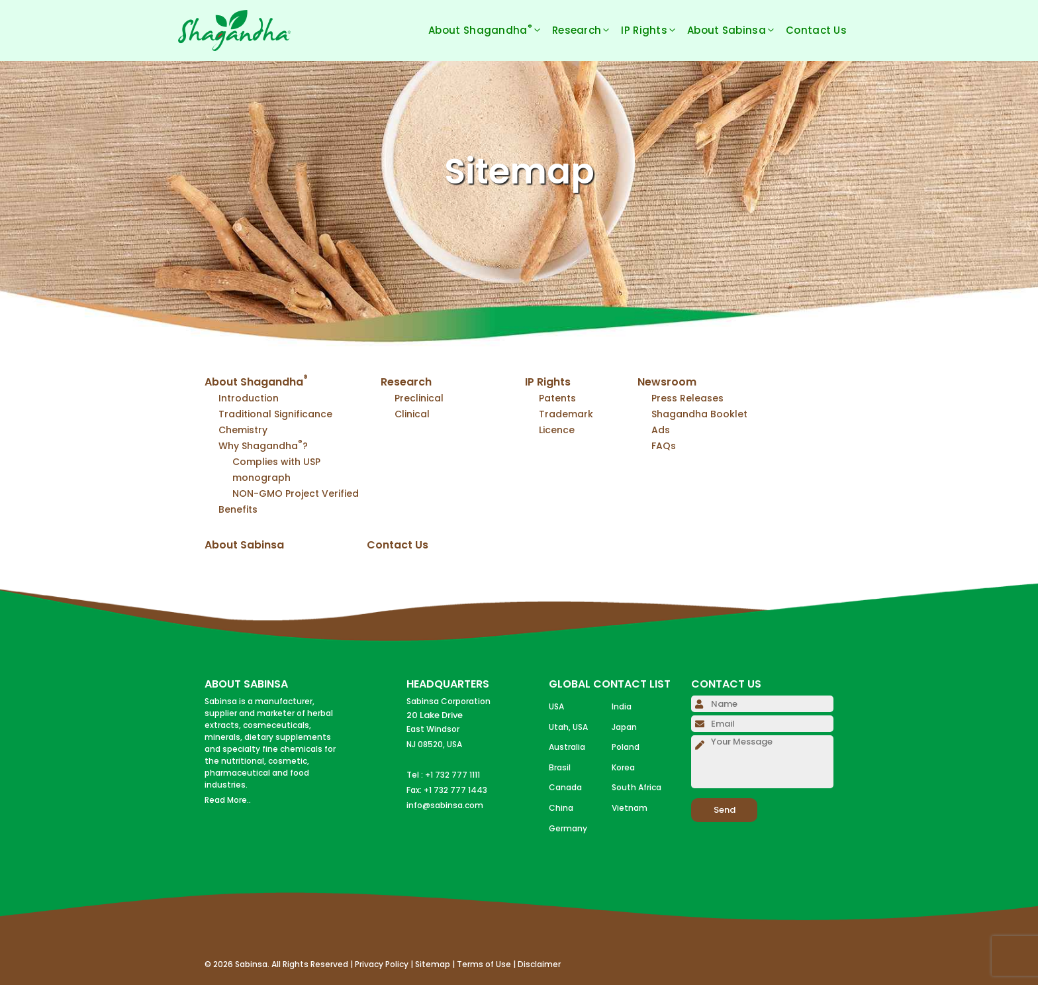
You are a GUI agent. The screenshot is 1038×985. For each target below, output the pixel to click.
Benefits (238, 509)
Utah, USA (568, 727)
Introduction (248, 398)
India (622, 706)
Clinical (412, 414)
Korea (623, 767)
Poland (625, 746)
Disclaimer (539, 964)
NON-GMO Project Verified (295, 493)
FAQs (663, 445)
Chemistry (242, 430)
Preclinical (419, 398)
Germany (568, 828)
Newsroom (666, 381)
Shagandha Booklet (699, 414)
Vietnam (629, 807)
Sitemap (432, 964)
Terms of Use (484, 964)
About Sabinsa (736, 30)
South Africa (636, 787)
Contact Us (816, 30)
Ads (660, 430)
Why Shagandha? (263, 445)
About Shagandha (490, 30)
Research (586, 30)
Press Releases (687, 398)
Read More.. (228, 799)
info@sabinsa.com (444, 805)
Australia (567, 746)
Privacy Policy (381, 964)
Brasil (560, 767)
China (561, 807)
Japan (624, 727)
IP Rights (654, 30)
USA (556, 706)
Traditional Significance (275, 414)
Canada (565, 787)
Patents (557, 398)
